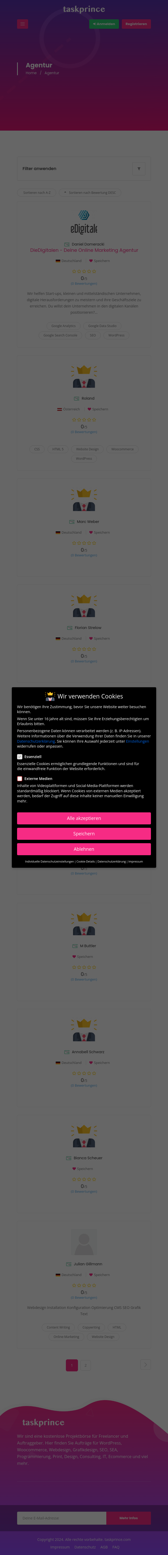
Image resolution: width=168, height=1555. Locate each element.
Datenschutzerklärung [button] (111, 859)
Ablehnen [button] (84, 847)
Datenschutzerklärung (36, 739)
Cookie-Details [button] (85, 859)
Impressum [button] (135, 859)
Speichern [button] (83, 832)
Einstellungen (137, 739)
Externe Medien (36, 776)
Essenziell (31, 754)
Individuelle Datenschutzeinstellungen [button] (49, 859)
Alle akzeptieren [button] (84, 816)
